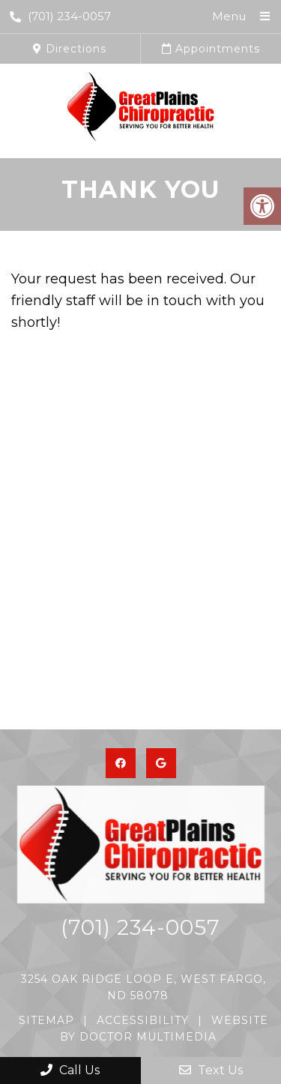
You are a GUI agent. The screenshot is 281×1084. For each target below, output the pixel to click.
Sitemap (46, 1020)
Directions (69, 48)
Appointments (211, 48)
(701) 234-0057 (60, 16)
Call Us (70, 1070)
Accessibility (143, 1020)
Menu (229, 16)
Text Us (211, 1070)
